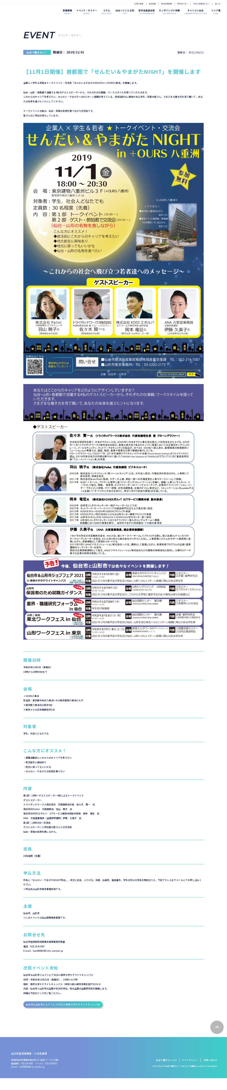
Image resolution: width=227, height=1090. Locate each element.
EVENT (86, 11)
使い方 (217, 4)
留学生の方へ (182, 4)
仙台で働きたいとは (166, 1072)
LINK (216, 11)
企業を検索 (138, 4)
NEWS (67, 11)
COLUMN (106, 11)
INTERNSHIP (169, 11)
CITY (125, 11)
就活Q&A (152, 4)
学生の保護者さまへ (201, 4)
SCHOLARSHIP (147, 11)
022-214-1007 (27, 1075)
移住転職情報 (166, 4)
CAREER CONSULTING (195, 11)
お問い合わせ (210, 1072)
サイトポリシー (190, 1072)
